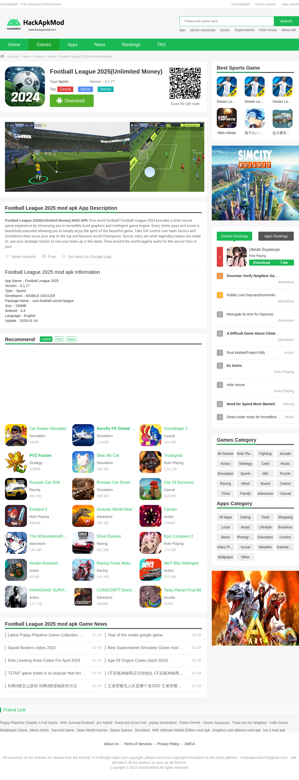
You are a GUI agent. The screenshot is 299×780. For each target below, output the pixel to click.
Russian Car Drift (44, 482)
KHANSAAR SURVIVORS (49, 590)
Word (245, 484)
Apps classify (290, 4)
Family (245, 493)
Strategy (245, 464)
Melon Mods (39, 730)
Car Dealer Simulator (48, 428)
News (99, 44)
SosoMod (142, 730)
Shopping (285, 517)
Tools (265, 517)
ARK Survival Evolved (77, 723)
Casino (285, 484)
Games (44, 44)
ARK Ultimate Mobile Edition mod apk (181, 730)
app (182, 30)
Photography (245, 537)
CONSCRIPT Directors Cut (117, 590)
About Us (111, 744)
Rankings (131, 44)
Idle (265, 474)
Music (285, 464)
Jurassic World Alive (114, 509)
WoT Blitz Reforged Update (184, 563)
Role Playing (245, 454)
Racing (225, 484)
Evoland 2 (38, 509)
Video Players (225, 547)
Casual (65, 89)
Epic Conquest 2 (178, 536)
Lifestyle (265, 527)
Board (265, 484)
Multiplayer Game (13, 730)
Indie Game (279, 723)
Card (265, 464)
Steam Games (121, 730)
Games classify (265, 4)
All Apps (225, 517)
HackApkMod (240, 4)
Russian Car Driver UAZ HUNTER (117, 482)
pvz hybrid (104, 723)
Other (245, 557)
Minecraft (289, 30)
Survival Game (62, 730)
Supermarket (244, 30)
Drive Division (109, 536)
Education (265, 537)
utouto (225, 30)
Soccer (105, 89)
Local (225, 527)
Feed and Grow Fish (131, 723)
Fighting (265, 454)
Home (14, 44)
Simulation (225, 474)
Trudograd (173, 455)
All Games (226, 454)
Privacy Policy (168, 744)
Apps (73, 44)
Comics (285, 537)
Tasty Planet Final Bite (183, 590)
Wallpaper (225, 557)
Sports (51, 56)
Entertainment (285, 547)
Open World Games (92, 730)
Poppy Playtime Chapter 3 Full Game (29, 723)
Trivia (225, 493)
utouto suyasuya (202, 30)
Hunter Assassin (43, 563)
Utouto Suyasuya (264, 249)
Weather (265, 547)
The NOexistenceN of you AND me (49, 536)
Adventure (265, 493)
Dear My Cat (108, 455)
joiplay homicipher (163, 723)
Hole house (268, 30)
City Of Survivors (179, 482)
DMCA (190, 744)
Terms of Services (138, 744)
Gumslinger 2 (176, 428)
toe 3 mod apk (274, 730)
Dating (245, 517)
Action (225, 464)
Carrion (170, 509)
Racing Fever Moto (113, 563)
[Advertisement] (103, 382)
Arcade (285, 454)
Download (70, 100)
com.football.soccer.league (53, 301)
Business (285, 527)
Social (245, 547)
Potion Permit (189, 723)
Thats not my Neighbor (249, 723)
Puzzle (285, 474)
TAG (161, 44)
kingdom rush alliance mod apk (237, 730)
